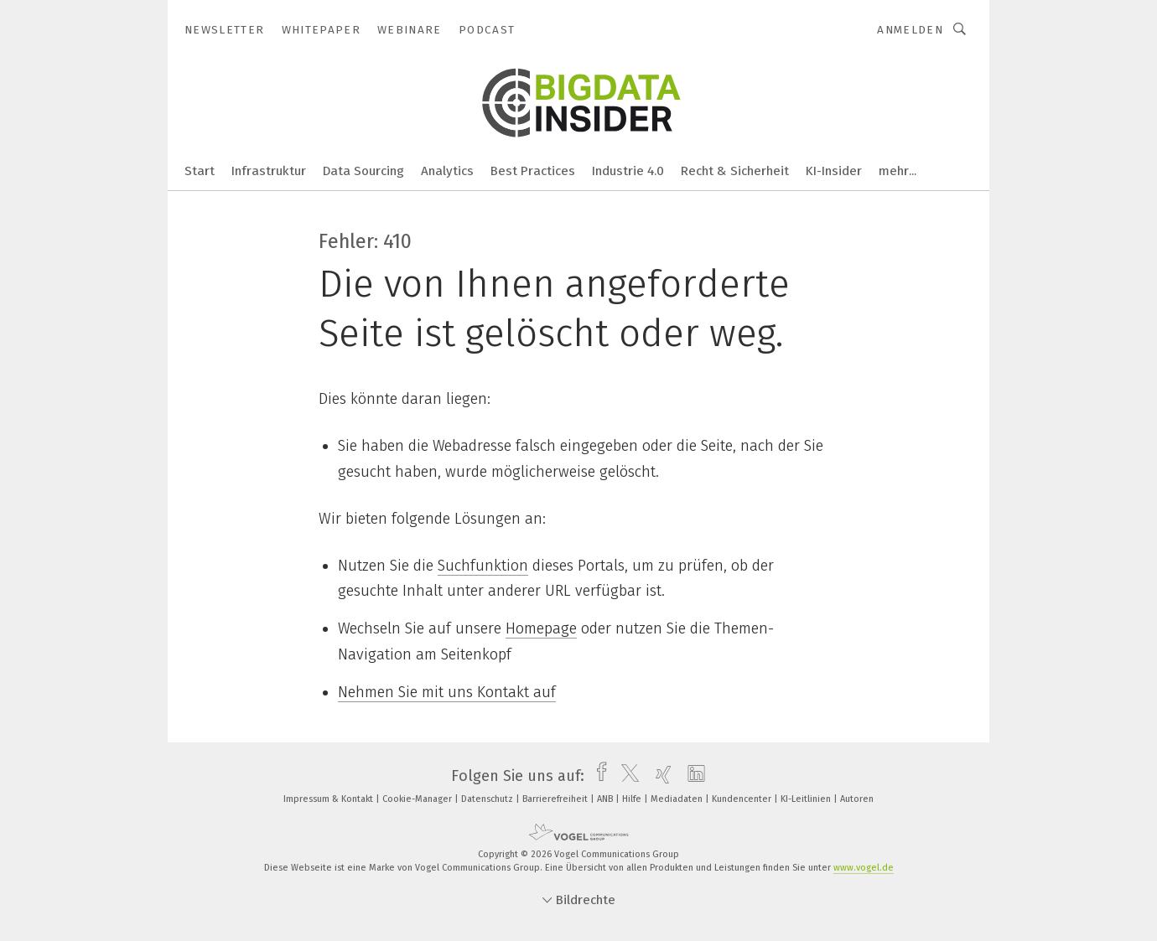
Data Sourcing (363, 170)
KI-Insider (834, 170)
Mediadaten (678, 799)
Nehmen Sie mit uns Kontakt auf (447, 692)
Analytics (447, 170)
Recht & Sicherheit (735, 170)
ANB (606, 799)
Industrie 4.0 (628, 170)
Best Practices (532, 170)
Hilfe (633, 799)
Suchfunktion (483, 565)
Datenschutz (488, 799)
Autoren (857, 799)
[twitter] (625, 776)
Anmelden (910, 30)
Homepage (541, 628)
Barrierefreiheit (556, 799)
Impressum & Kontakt (329, 799)
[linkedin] (692, 776)
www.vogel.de (863, 867)
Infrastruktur (268, 170)
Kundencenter (743, 799)
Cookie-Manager (418, 799)
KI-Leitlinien (807, 799)
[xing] (659, 776)
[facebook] (597, 776)
